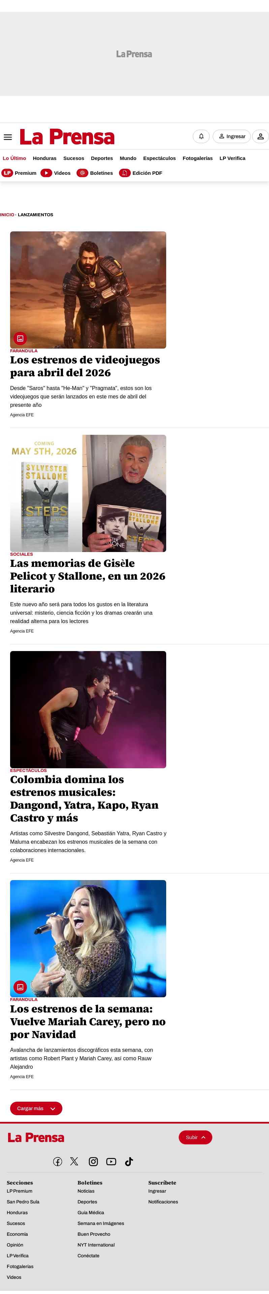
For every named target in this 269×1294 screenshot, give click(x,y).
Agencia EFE (22, 414)
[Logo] (50, 136)
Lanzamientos (35, 214)
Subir (196, 1136)
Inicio (7, 214)
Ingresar (236, 136)
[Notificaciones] (201, 136)
